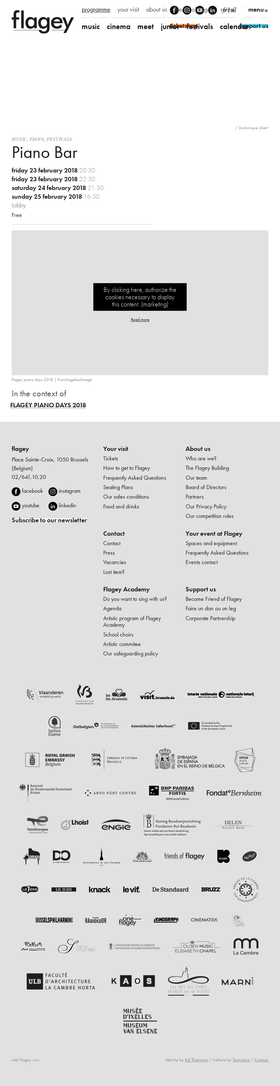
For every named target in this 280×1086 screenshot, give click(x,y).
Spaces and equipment (211, 543)
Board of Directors (206, 487)
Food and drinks (121, 506)
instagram (70, 491)
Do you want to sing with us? (135, 599)
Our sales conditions (126, 496)
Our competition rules (210, 516)
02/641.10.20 (29, 477)
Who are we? (201, 458)
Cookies (261, 1060)
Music (19, 139)
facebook (32, 491)
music (91, 26)
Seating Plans (118, 487)
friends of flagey (194, 9)
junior (170, 26)
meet (145, 26)
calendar (234, 26)
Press (109, 552)
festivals (200, 26)
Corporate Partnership (210, 618)
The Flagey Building (207, 468)
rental (228, 9)
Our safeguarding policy (130, 653)
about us (156, 9)
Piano (37, 139)
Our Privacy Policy (206, 506)
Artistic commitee (122, 644)
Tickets (110, 458)
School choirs (118, 634)
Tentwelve (241, 1060)
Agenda (112, 608)
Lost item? (114, 572)
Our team (196, 477)
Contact (114, 533)
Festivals (59, 139)
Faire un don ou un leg (211, 608)
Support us (201, 589)
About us (198, 448)
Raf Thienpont (196, 1060)
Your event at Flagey (214, 533)
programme (96, 9)
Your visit (115, 448)
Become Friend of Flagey (214, 599)
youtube (30, 505)
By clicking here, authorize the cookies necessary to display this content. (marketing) (140, 296)
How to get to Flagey (126, 468)
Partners (195, 496)
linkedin (67, 505)
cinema (119, 26)
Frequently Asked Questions (134, 477)
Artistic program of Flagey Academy (132, 621)
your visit (128, 9)
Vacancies (114, 562)
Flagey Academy (126, 589)
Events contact (202, 562)
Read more (140, 319)
